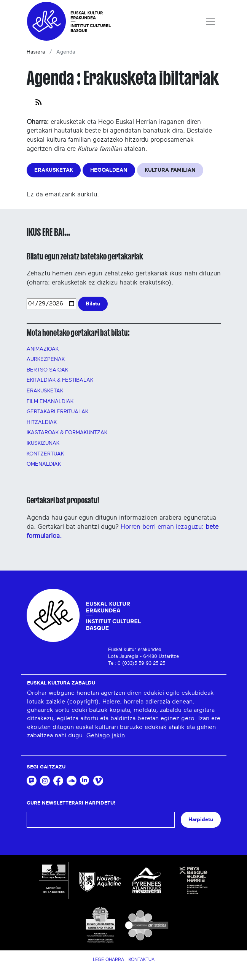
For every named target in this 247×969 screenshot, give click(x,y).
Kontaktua (142, 959)
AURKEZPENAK (46, 359)
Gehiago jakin (105, 735)
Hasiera (36, 52)
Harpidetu (200, 819)
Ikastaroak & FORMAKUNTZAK (67, 432)
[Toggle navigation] (210, 21)
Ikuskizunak (43, 443)
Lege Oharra (108, 959)
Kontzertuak (45, 454)
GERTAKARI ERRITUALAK (57, 411)
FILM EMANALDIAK (50, 401)
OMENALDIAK (44, 464)
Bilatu (93, 304)
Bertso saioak (47, 370)
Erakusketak (45, 391)
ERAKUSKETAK (53, 170)
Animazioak (43, 349)
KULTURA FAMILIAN (170, 170)
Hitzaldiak (42, 422)
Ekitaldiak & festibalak (60, 380)
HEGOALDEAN (108, 170)
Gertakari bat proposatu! (63, 500)
